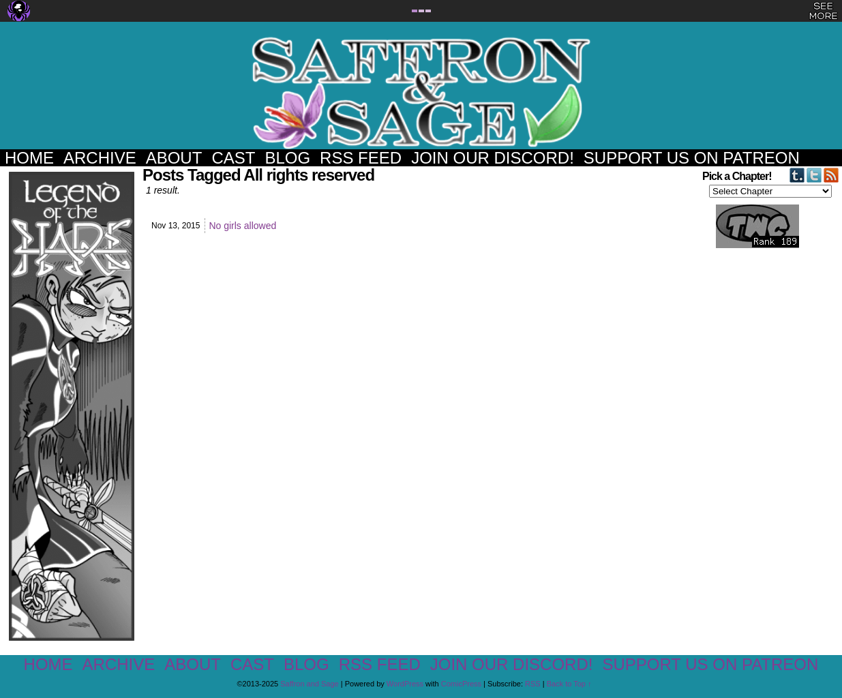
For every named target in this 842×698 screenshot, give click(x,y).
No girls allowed (242, 225)
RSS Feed (361, 157)
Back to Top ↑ (569, 684)
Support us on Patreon (692, 157)
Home (29, 157)
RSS (533, 684)
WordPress (405, 684)
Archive (99, 157)
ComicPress (461, 684)
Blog (287, 157)
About (174, 157)
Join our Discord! (492, 157)
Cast (233, 157)
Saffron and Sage (421, 92)
